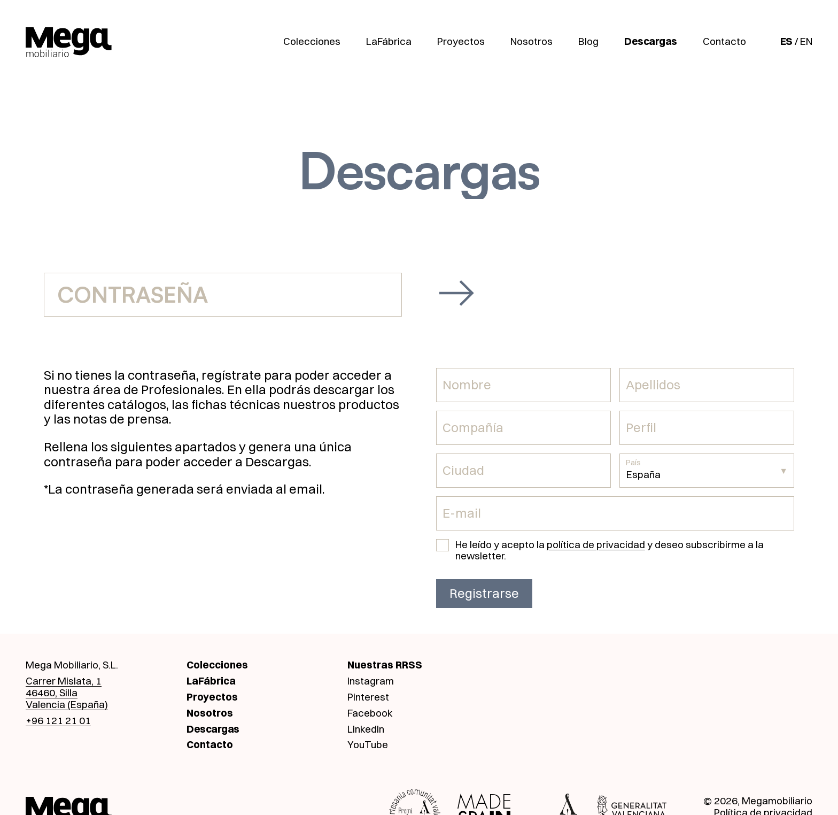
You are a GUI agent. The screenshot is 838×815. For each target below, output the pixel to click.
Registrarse (484, 593)
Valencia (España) (67, 704)
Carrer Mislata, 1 (64, 680)
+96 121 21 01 (58, 720)
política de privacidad (596, 544)
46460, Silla (51, 692)
